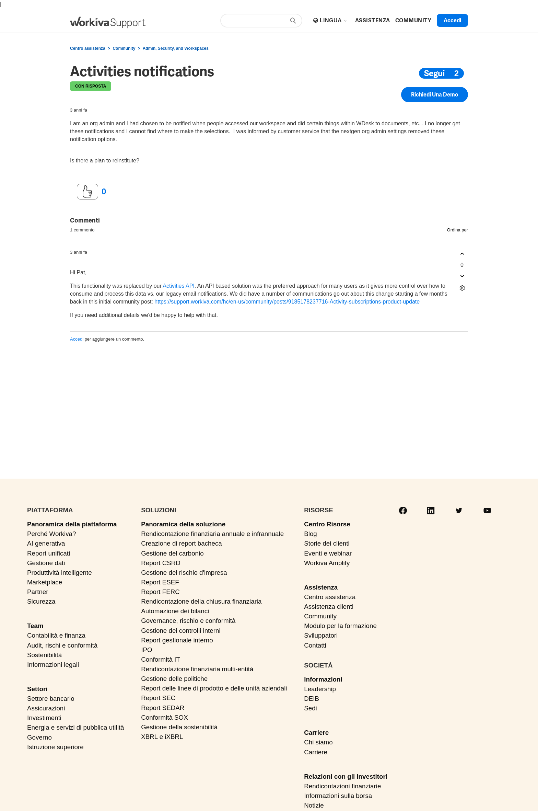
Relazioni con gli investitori (345, 776)
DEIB (311, 698)
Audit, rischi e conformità (62, 645)
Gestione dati (46, 563)
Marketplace (44, 582)
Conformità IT (160, 659)
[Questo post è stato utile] (87, 191)
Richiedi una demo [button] (434, 94)
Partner (37, 591)
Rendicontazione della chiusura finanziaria (201, 601)
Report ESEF (160, 582)
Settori (37, 689)
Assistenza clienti (328, 606)
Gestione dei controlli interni (180, 630)
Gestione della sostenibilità (179, 727)
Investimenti (44, 717)
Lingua (334, 20)
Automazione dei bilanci (175, 611)
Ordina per (457, 229)
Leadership (320, 689)
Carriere (316, 732)
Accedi (76, 339)
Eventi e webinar (328, 553)
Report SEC (158, 697)
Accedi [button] (452, 20)
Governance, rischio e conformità (188, 620)
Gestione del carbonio (172, 553)
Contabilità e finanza (56, 635)
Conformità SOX (164, 717)
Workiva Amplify (327, 563)
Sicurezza (41, 601)
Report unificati (48, 553)
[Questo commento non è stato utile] (462, 276)
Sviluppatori (321, 635)
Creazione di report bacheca (181, 543)
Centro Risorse (327, 524)
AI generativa (46, 543)
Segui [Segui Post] (434, 73)
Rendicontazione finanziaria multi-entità (197, 669)
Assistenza (321, 587)
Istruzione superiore (55, 747)
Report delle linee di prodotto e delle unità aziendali (214, 688)
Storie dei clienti (326, 543)
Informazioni (323, 679)
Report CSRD (160, 563)
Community (124, 48)
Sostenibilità (44, 655)
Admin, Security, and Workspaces (176, 48)
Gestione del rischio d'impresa (184, 572)
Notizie (314, 805)
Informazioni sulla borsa (338, 795)
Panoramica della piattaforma (72, 524)
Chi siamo (318, 742)
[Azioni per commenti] (462, 288)
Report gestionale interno (177, 640)
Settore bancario (50, 698)
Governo (39, 737)
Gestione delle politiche (174, 678)
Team (35, 625)
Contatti (315, 645)
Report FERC (160, 591)
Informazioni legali (53, 664)
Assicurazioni (46, 708)
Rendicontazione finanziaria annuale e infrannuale (212, 533)
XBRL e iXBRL (162, 736)
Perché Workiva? (51, 533)
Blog (310, 533)
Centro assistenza (87, 48)
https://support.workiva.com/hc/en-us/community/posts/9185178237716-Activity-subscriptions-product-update (287, 302)
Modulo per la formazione (340, 625)
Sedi (310, 708)
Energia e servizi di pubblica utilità (75, 727)
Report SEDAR (162, 707)
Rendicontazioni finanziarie (342, 786)
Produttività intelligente (59, 572)
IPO (146, 649)
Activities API (178, 286)
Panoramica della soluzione (183, 524)
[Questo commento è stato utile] (462, 254)
